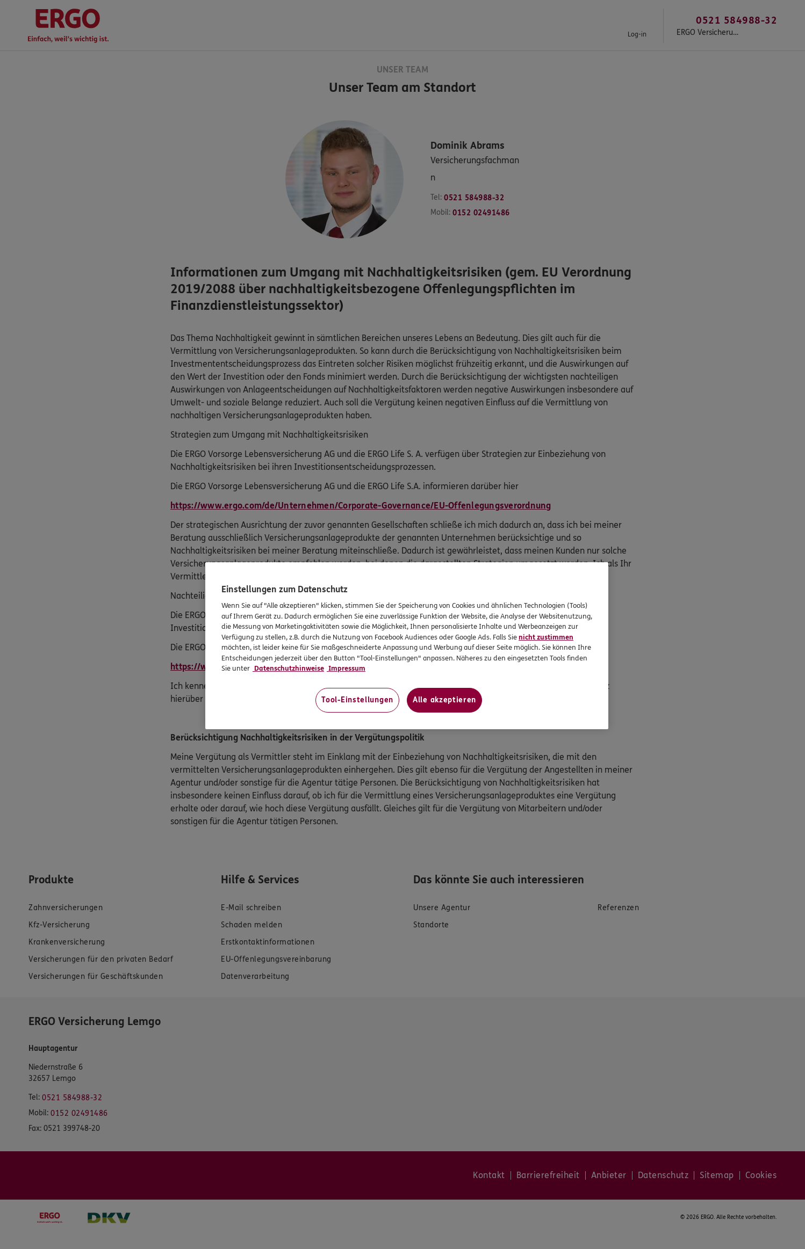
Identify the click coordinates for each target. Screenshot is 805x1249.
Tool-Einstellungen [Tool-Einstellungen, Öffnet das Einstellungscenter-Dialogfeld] (357, 700)
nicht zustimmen (546, 637)
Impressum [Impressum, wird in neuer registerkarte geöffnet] (346, 668)
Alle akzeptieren (444, 700)
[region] (406, 645)
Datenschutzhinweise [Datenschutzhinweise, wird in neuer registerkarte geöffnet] (288, 668)
